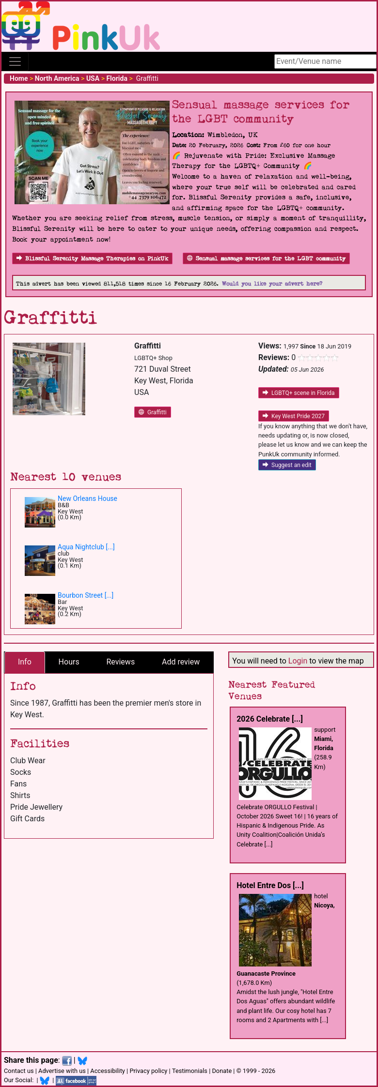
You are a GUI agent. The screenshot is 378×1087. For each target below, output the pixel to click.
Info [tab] (25, 661)
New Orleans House (87, 498)
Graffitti (153, 412)
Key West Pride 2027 (294, 416)
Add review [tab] (181, 661)
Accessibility (107, 1070)
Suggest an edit (287, 465)
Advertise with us (62, 1070)
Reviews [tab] (120, 661)
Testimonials (189, 1070)
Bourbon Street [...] (85, 595)
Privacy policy (148, 1070)
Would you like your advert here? (272, 284)
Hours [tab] (69, 661)
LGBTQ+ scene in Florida (299, 393)
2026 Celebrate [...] (269, 719)
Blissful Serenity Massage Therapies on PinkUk (92, 259)
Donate (222, 1070)
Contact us (19, 1070)
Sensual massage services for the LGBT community (266, 259)
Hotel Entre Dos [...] (270, 885)
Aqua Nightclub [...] (86, 547)
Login (297, 660)
